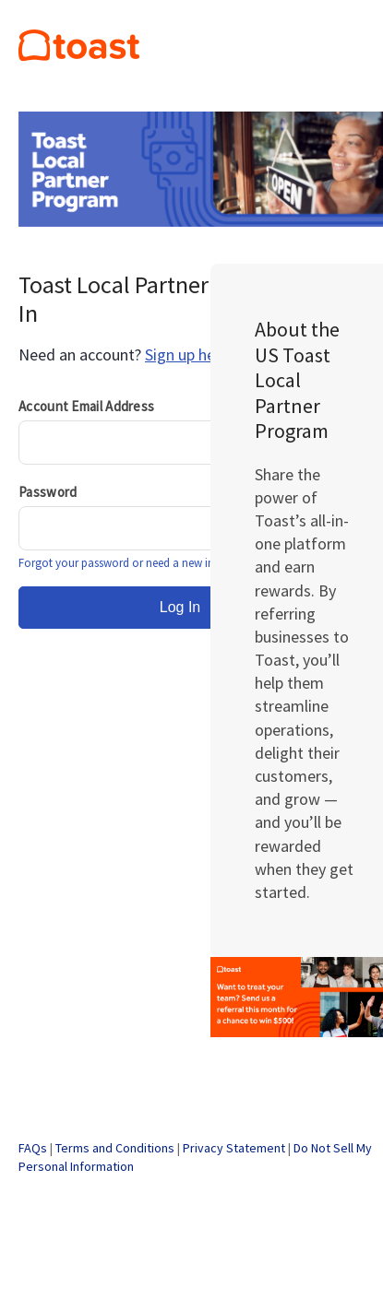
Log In (180, 607)
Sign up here (187, 354)
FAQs (32, 1148)
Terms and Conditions (114, 1148)
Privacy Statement (234, 1148)
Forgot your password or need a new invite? (127, 563)
